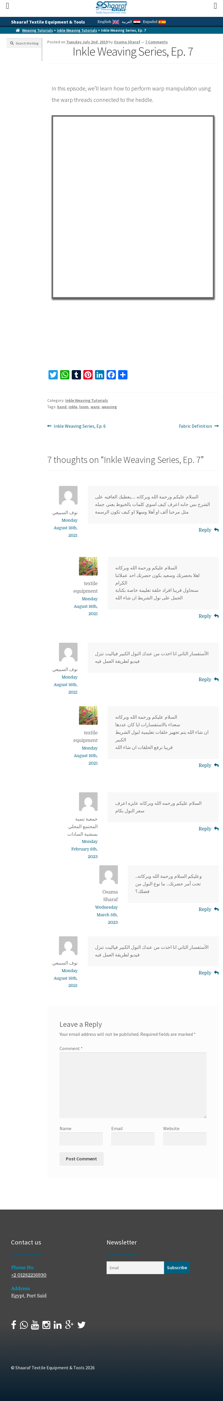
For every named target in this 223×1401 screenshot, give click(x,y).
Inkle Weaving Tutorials (77, 30)
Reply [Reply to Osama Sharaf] (205, 909)
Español (154, 21)
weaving (109, 406)
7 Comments (156, 42)
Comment (71, 1048)
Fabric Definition (195, 426)
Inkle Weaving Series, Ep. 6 (79, 426)
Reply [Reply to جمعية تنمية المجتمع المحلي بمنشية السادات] (205, 829)
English (108, 21)
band (61, 406)
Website (171, 1128)
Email (117, 1128)
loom (84, 406)
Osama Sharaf (127, 42)
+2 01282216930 (28, 1275)
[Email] (135, 1267)
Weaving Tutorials (37, 30)
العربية (131, 21)
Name (65, 1128)
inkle (73, 406)
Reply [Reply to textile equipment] (205, 616)
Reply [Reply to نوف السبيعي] (205, 530)
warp (95, 406)
